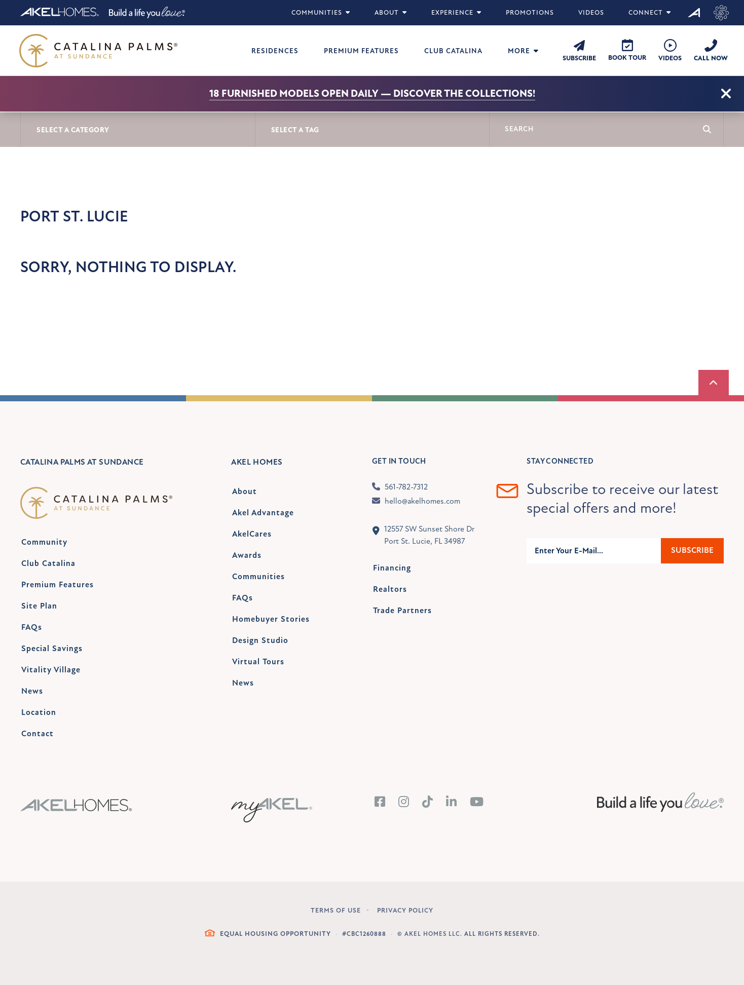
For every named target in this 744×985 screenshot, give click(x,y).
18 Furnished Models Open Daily (294, 93)
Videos (591, 13)
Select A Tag (295, 130)
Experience (456, 13)
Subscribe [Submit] (692, 550)
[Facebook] (380, 802)
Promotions (530, 13)
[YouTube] (477, 802)
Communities (320, 13)
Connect (649, 13)
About (391, 13)
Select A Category (72, 130)
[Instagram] (404, 802)
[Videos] (670, 50)
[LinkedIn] (451, 802)
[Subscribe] (579, 50)
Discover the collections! (464, 93)
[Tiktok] (427, 802)
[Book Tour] (627, 50)
